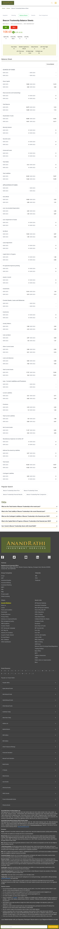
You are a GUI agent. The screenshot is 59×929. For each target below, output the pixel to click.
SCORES (15, 897)
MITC (36, 653)
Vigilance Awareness (40, 655)
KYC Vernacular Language (8, 628)
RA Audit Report (5, 637)
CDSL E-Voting (39, 614)
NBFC (2, 587)
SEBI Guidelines (5, 623)
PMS (2, 591)
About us (3, 605)
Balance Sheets (24, 15)
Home (3, 8)
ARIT (2, 578)
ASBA (36, 657)
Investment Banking (6, 585)
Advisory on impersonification (9, 619)
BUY (6, 27)
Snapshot (5, 15)
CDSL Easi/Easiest (6, 641)
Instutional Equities (6, 580)
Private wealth (5, 594)
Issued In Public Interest (7, 635)
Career (3, 607)
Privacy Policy (5, 616)
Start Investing (53, 927)
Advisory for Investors (7, 632)
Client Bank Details (40, 616)
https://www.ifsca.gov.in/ (23, 826)
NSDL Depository (39, 639)
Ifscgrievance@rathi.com (36, 825)
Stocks (8, 8)
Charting (13, 15)
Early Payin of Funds (40, 625)
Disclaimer (37, 623)
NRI (36, 575)
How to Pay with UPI (40, 609)
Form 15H (37, 632)
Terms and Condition (6, 609)
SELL (14, 27)
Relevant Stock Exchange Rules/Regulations (46, 646)
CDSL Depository (39, 612)
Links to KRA (38, 637)
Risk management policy (7, 621)
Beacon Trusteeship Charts (31, 490)
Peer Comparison (43, 15)
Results (33, 15)
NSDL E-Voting (39, 641)
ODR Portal (38, 644)
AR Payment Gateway (40, 603)
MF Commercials (39, 628)
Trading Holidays (39, 648)
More (36, 662)
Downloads (4, 612)
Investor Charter (5, 625)
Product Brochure (5, 614)
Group (2, 575)
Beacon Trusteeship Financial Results (12, 494)
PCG (36, 578)
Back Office (38, 651)
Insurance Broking (6, 582)
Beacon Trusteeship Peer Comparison (36, 494)
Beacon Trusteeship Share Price (11, 490)
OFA (2, 589)
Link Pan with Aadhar (40, 635)
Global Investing (5, 596)
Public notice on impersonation (43, 660)
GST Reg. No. (4, 630)
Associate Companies (40, 605)
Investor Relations (6, 603)
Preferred (37, 580)
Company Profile (39, 621)
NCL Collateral (5, 639)
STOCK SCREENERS (5, 878)
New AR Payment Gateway (42, 607)
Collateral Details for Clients (42, 619)
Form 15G (37, 630)
